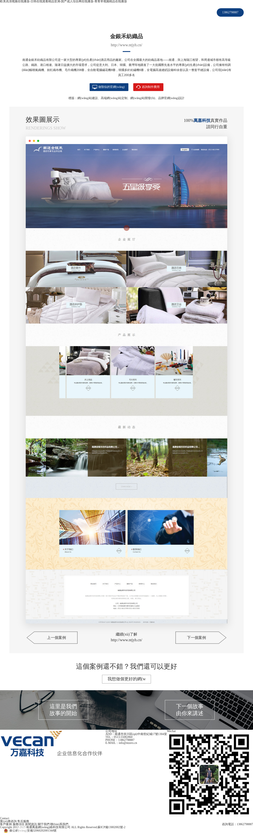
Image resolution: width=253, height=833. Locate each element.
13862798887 (230, 12)
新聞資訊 (147, 12)
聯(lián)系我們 (188, 12)
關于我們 (166, 12)
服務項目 (128, 12)
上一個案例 (56, 638)
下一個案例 (196, 638)
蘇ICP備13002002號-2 (111, 827)
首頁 (94, 12)
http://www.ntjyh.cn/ (126, 45)
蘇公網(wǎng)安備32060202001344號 (33, 830)
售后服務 (23, 821)
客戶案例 (109, 12)
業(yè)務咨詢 (8, 821)
